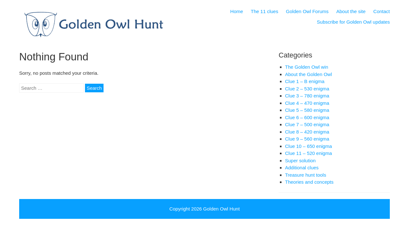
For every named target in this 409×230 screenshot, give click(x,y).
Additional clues (302, 167)
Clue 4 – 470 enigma (307, 103)
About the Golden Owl (308, 74)
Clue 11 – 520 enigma (308, 153)
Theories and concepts (309, 182)
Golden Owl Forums (307, 11)
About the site (351, 11)
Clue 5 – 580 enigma (307, 110)
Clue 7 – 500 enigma (307, 124)
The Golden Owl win (306, 67)
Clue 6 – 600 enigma (307, 117)
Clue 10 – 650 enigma (308, 146)
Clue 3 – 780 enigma (307, 95)
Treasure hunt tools (305, 175)
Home (236, 11)
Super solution (300, 160)
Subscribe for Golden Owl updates (353, 22)
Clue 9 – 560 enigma (307, 139)
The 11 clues (264, 11)
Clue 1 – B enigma (304, 81)
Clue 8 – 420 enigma (307, 131)
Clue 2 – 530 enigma (307, 88)
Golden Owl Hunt (221, 208)
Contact (381, 11)
